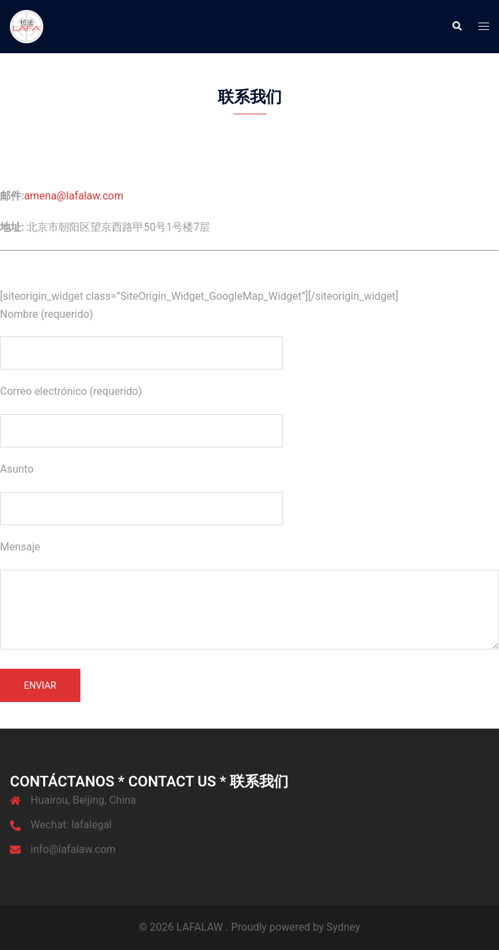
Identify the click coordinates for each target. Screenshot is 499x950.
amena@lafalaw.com (73, 195)
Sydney (343, 927)
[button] (456, 26)
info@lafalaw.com (73, 849)
